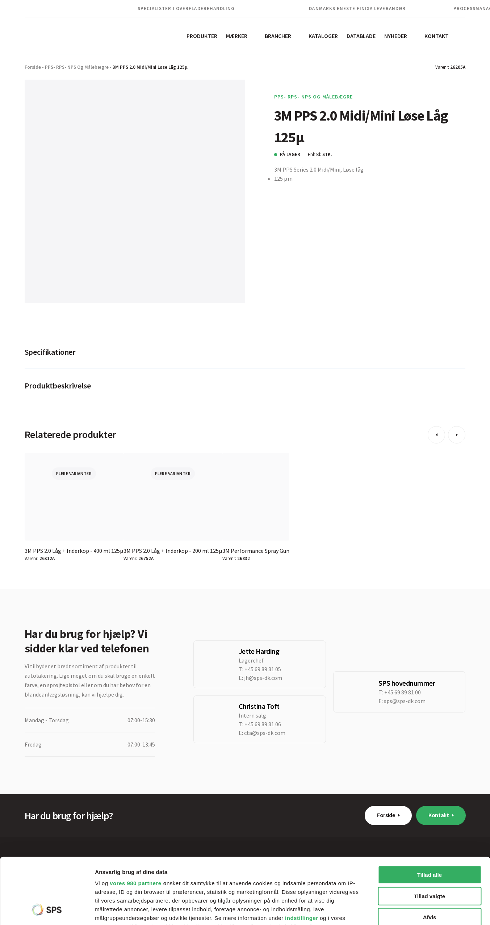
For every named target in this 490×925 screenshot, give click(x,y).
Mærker (236, 35)
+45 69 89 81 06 (262, 724)
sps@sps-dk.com (405, 701)
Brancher (278, 35)
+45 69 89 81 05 (262, 669)
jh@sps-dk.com (263, 677)
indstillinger (301, 856)
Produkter (202, 35)
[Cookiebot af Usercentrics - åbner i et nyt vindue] (47, 910)
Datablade (361, 35)
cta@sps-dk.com (264, 732)
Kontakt (436, 35)
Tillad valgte (429, 834)
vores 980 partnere (135, 822)
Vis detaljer (376, 911)
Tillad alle (429, 813)
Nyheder (395, 35)
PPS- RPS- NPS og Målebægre (77, 67)
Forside (33, 67)
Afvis (429, 856)
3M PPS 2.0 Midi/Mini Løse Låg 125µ (150, 67)
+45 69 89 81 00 (402, 692)
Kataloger (323, 35)
